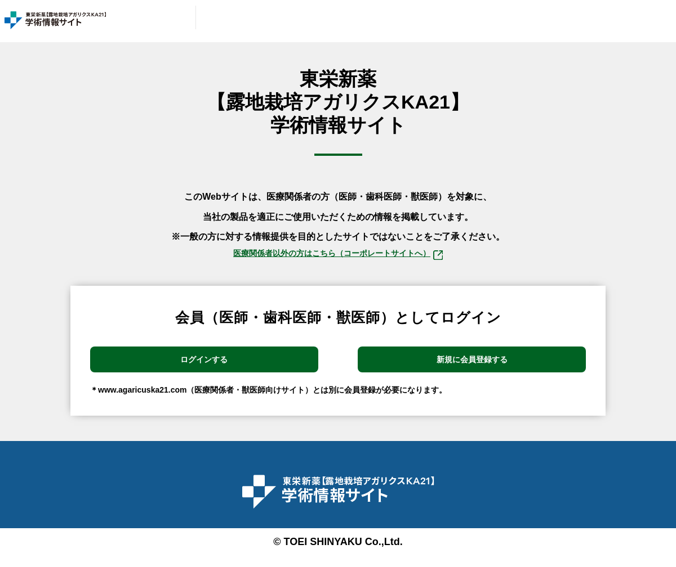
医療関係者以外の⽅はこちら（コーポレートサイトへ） (338, 256)
